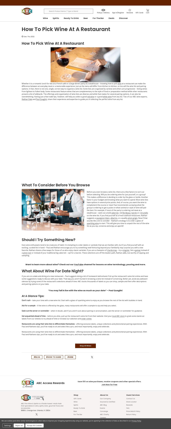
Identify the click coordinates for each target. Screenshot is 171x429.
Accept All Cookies (34, 425)
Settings (7, 425)
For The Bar (98, 18)
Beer (86, 18)
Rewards (129, 405)
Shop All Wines (85, 346)
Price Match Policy (133, 411)
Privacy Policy (136, 421)
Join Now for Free (109, 384)
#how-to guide (53, 357)
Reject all (19, 425)
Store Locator (131, 402)
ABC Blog (103, 405)
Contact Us (130, 399)
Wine (45, 18)
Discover (123, 18)
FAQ (127, 408)
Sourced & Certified (107, 402)
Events (102, 408)
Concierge (104, 411)
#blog (37, 357)
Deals (111, 18)
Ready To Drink (71, 18)
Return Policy (131, 414)
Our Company (105, 399)
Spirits (56, 18)
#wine (70, 357)
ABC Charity (104, 414)
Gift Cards (77, 399)
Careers (103, 418)
